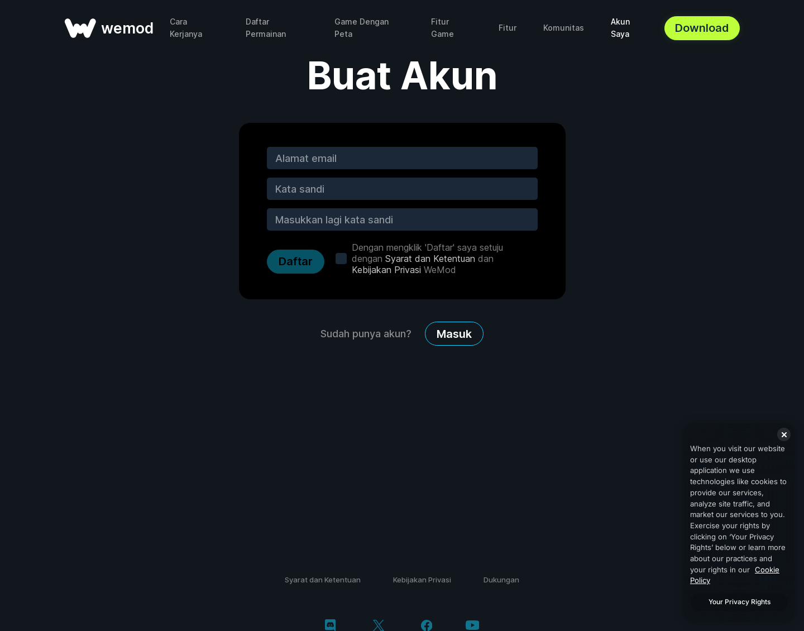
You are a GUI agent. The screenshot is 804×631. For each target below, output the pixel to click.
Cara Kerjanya (186, 28)
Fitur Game (442, 28)
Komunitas (563, 27)
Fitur (507, 27)
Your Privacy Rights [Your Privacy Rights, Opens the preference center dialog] (739, 601)
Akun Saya (620, 28)
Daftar (296, 261)
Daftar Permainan (266, 28)
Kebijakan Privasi (386, 269)
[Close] (784, 434)
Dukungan (501, 579)
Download (702, 28)
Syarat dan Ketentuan (430, 258)
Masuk (454, 334)
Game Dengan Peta (361, 28)
